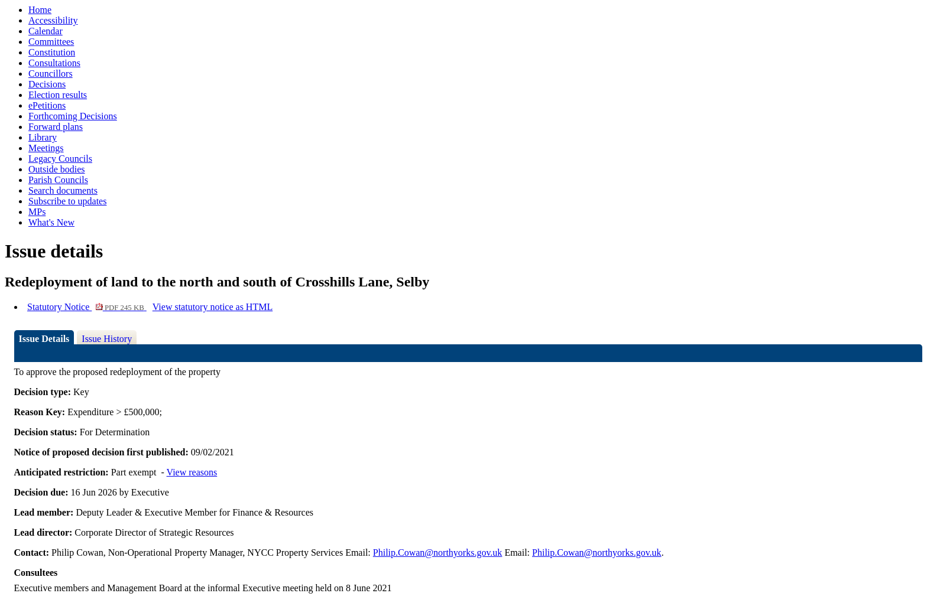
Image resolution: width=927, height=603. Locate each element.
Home (39, 10)
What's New (51, 222)
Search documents (63, 190)
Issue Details (44, 339)
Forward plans (55, 127)
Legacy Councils (60, 159)
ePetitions (47, 105)
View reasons (192, 472)
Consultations (54, 63)
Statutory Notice (87, 307)
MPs (37, 212)
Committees (51, 42)
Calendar (45, 31)
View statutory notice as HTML (213, 307)
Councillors (50, 74)
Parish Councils (58, 180)
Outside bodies (56, 169)
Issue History (107, 339)
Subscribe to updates (67, 201)
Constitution (51, 52)
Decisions (47, 84)
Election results (57, 95)
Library (42, 137)
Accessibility (53, 20)
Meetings (46, 148)
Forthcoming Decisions (72, 116)
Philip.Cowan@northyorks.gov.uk (438, 552)
